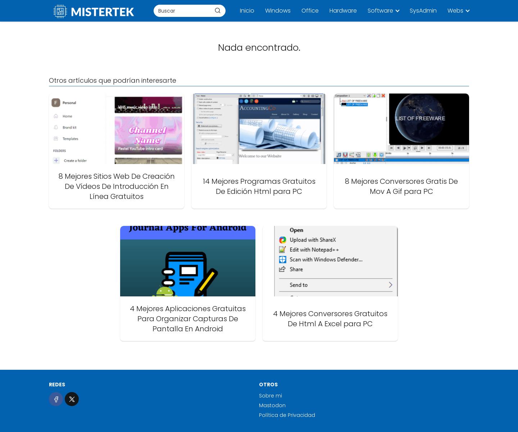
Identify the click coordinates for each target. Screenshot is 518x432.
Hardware (343, 10)
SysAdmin (423, 10)
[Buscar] (217, 10)
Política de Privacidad (287, 415)
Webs (455, 10)
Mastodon (272, 405)
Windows (278, 10)
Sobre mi (270, 395)
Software (380, 10)
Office (310, 10)
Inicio (247, 10)
